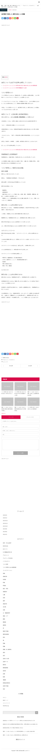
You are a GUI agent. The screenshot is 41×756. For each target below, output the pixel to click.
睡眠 (4, 619)
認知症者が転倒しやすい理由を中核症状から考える (13, 727)
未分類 (4, 606)
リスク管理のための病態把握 (9, 567)
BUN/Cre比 (5, 546)
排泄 (4, 597)
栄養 (4, 609)
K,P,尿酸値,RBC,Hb (7, 552)
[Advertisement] (20, 39)
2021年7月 (5, 534)
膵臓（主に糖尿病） (7, 649)
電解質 (4, 679)
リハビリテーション (7, 570)
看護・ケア (5, 616)
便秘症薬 (5, 576)
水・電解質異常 (6, 613)
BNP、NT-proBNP (7, 543)
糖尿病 (4, 625)
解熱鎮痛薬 (5, 667)
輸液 (4, 676)
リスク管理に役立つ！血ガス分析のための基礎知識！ (33, 408)
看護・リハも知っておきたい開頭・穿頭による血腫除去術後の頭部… (33, 393)
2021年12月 (5, 520)
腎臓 (4, 643)
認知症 (4, 670)
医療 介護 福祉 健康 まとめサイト (23, 750)
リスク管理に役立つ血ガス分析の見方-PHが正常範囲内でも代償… (20, 393)
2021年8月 (5, 531)
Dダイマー (5, 549)
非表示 (6, 77)
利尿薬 (4, 579)
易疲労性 (5, 603)
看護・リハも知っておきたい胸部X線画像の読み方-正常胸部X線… (20, 409)
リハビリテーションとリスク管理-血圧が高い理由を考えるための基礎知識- (20, 85)
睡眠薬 (4, 622)
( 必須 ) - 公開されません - (9, 430)
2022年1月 (5, 517)
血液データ (5, 661)
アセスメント (3, 9)
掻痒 (4, 600)
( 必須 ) (5, 426)
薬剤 (4, 652)
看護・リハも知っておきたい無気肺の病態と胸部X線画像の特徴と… (7, 409)
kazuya (7, 357)
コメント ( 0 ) (11, 417)
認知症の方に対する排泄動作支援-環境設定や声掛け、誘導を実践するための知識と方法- (20, 724)
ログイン (4, 697)
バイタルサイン (12, 359)
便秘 (4, 573)
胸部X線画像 (6, 634)
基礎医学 (5, 591)
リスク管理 (5, 564)
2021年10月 (5, 526)
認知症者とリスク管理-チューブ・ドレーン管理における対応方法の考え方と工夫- (19, 720)
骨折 (4, 689)
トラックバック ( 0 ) (30, 417)
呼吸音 (4, 585)
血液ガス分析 (6, 658)
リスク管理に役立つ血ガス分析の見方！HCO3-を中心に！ (7, 392)
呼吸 (4, 582)
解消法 (4, 664)
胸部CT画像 (5, 631)
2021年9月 (5, 528)
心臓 (4, 594)
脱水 (4, 637)
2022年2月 (5, 515)
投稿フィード (5, 700)
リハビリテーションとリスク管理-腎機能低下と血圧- (15, 87)
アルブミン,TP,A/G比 (8, 558)
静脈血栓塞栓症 (6, 682)
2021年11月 (5, 523)
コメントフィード (6, 703)
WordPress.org (6, 705)
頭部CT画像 (5, 686)
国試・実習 (5, 588)
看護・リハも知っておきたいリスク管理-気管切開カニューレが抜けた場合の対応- (19, 731)
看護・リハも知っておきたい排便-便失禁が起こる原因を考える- (15, 735)
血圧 (4, 655)
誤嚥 (4, 673)
